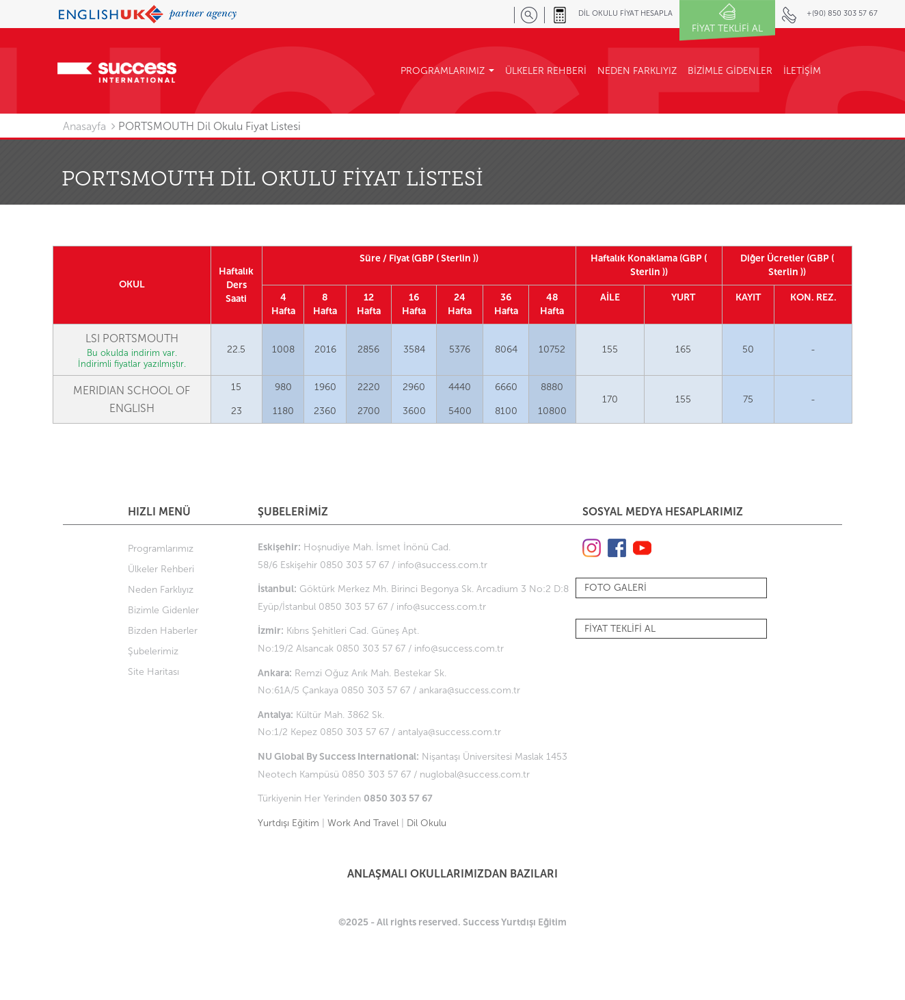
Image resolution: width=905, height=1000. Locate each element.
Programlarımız (160, 548)
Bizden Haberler (163, 631)
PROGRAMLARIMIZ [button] (447, 71)
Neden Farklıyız (160, 589)
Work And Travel (363, 823)
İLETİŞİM (802, 71)
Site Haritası (153, 672)
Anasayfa (84, 126)
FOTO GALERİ (615, 587)
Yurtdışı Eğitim (288, 823)
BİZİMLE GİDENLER (730, 71)
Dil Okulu (426, 823)
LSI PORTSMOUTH (131, 338)
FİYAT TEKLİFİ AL (620, 628)
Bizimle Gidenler (163, 610)
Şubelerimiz (153, 651)
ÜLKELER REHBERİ (545, 71)
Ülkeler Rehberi (161, 569)
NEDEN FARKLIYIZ (637, 71)
